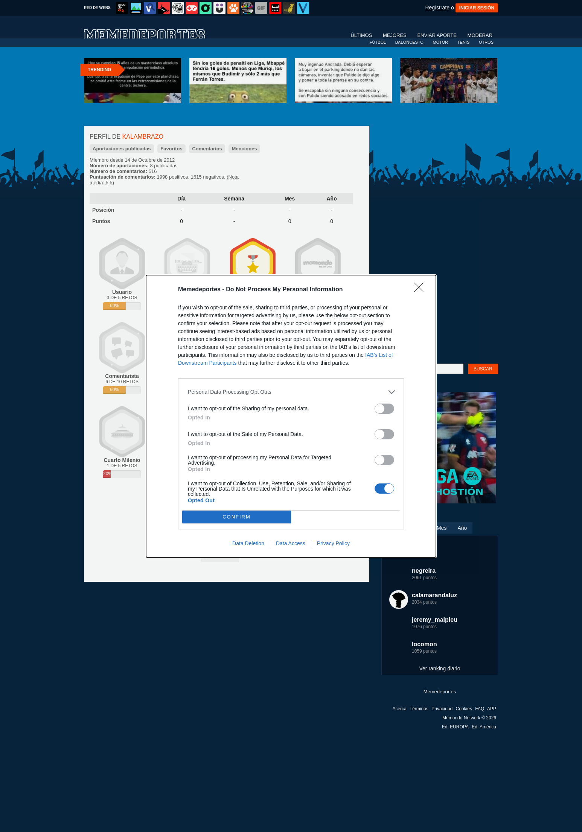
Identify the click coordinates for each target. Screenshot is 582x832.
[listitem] (291, 392)
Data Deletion (248, 543)
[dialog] (291, 416)
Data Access (290, 543)
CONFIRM (236, 517)
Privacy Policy (333, 543)
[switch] (384, 409)
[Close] (421, 290)
